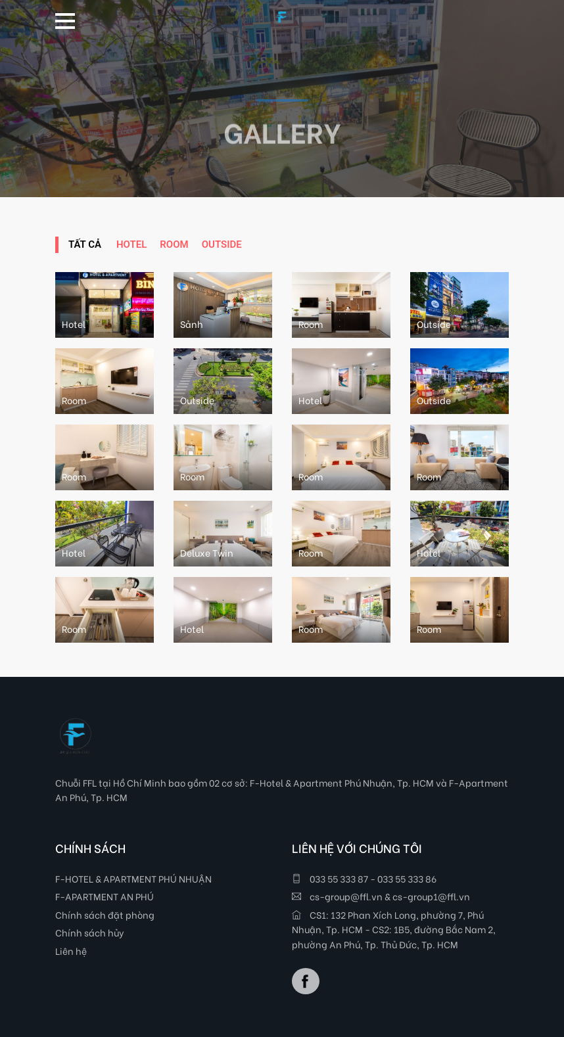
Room (174, 244)
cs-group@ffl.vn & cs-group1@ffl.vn (381, 896)
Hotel (131, 244)
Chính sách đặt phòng (104, 914)
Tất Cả (84, 244)
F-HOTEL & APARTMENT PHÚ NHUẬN (133, 878)
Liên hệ (71, 950)
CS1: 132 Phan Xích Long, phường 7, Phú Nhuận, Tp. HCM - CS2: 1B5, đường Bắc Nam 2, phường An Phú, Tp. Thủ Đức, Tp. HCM (394, 929)
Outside (222, 244)
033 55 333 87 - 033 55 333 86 (364, 878)
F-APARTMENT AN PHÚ (104, 896)
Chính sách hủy (89, 932)
